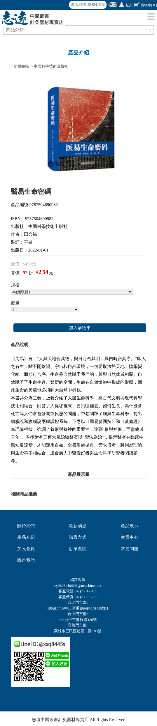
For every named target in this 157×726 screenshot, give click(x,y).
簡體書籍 (21, 66)
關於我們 (26, 525)
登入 (128, 5)
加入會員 (26, 548)
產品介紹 (26, 537)
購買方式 (77, 537)
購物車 (149, 5)
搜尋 (113, 4)
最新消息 (77, 525)
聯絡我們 (26, 560)
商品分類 (15, 30)
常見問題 (129, 548)
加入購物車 (80, 327)
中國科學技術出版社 (51, 66)
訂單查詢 (77, 548)
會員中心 (129, 537)
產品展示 (129, 525)
